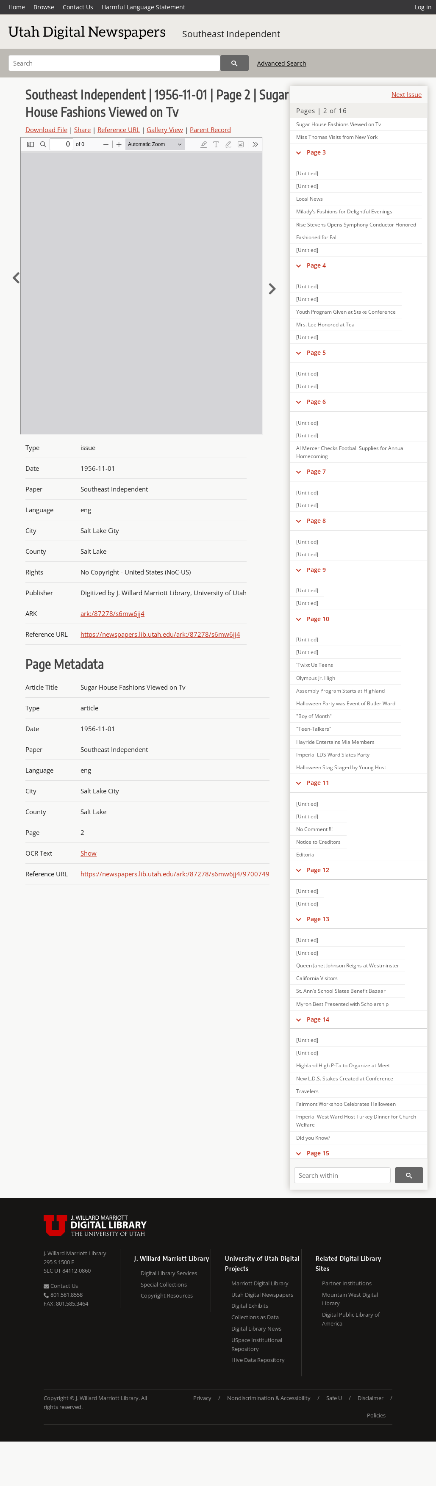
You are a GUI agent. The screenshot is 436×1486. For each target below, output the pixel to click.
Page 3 (316, 152)
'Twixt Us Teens (314, 664)
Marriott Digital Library (260, 1283)
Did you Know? (313, 1137)
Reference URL (118, 129)
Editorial (306, 854)
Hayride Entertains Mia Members (335, 742)
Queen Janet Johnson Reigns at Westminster (347, 965)
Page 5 (316, 352)
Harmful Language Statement (143, 7)
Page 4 (316, 265)
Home (16, 7)
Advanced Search (281, 63)
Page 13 (318, 919)
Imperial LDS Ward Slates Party (332, 754)
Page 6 (316, 402)
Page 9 (316, 570)
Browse (43, 7)
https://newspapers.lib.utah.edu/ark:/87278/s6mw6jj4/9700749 (175, 874)
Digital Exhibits (249, 1305)
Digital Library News (256, 1328)
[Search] (114, 63)
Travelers (307, 1091)
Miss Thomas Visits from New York (337, 137)
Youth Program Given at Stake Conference (346, 311)
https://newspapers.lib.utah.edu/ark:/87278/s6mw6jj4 (160, 634)
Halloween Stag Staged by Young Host (341, 767)
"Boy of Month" (314, 716)
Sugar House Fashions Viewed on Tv (338, 124)
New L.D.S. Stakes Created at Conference (344, 1078)
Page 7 (316, 471)
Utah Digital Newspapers (262, 1294)
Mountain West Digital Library (350, 1299)
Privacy (202, 1398)
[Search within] (342, 1175)
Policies (376, 1415)
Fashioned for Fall (317, 237)
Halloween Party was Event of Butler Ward (345, 703)
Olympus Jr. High (315, 678)
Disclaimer (370, 1398)
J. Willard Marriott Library (75, 1253)
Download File (46, 129)
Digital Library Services (169, 1273)
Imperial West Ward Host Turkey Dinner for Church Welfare (356, 1120)
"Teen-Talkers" (313, 728)
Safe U (334, 1398)
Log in (423, 7)
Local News (309, 198)
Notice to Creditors (318, 841)
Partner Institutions (347, 1283)
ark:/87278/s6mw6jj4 (112, 613)
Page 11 (318, 783)
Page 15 (318, 1153)
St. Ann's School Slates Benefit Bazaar (341, 990)
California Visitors (317, 978)
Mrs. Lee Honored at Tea (325, 324)
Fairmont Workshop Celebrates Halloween (346, 1104)
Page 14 (318, 1019)
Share (82, 129)
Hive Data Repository (258, 1360)
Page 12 (318, 870)
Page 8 (316, 521)
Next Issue (407, 94)
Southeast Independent (231, 34)
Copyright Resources (167, 1295)
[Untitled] (307, 173)
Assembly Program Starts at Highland (340, 690)
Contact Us (78, 7)
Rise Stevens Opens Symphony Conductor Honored (356, 224)
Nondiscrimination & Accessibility (269, 1398)
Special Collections (164, 1284)
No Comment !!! (314, 829)
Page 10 (318, 619)
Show (89, 853)
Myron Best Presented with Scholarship (342, 1004)
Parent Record (210, 129)
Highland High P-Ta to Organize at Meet (343, 1065)
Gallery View (165, 129)
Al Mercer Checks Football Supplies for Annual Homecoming (350, 452)
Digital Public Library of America (351, 1319)
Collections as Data (255, 1317)
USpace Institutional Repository (256, 1344)
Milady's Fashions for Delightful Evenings (344, 211)
